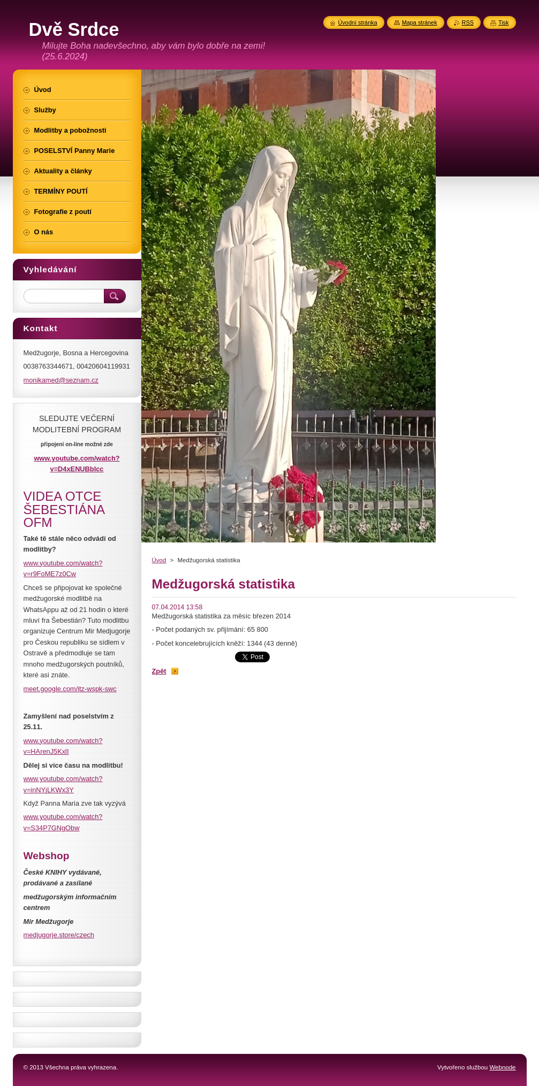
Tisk (503, 22)
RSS (468, 22)
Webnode (502, 1067)
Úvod (159, 560)
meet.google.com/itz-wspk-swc (70, 689)
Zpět (159, 671)
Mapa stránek (419, 22)
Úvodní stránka (357, 22)
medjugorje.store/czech (59, 935)
